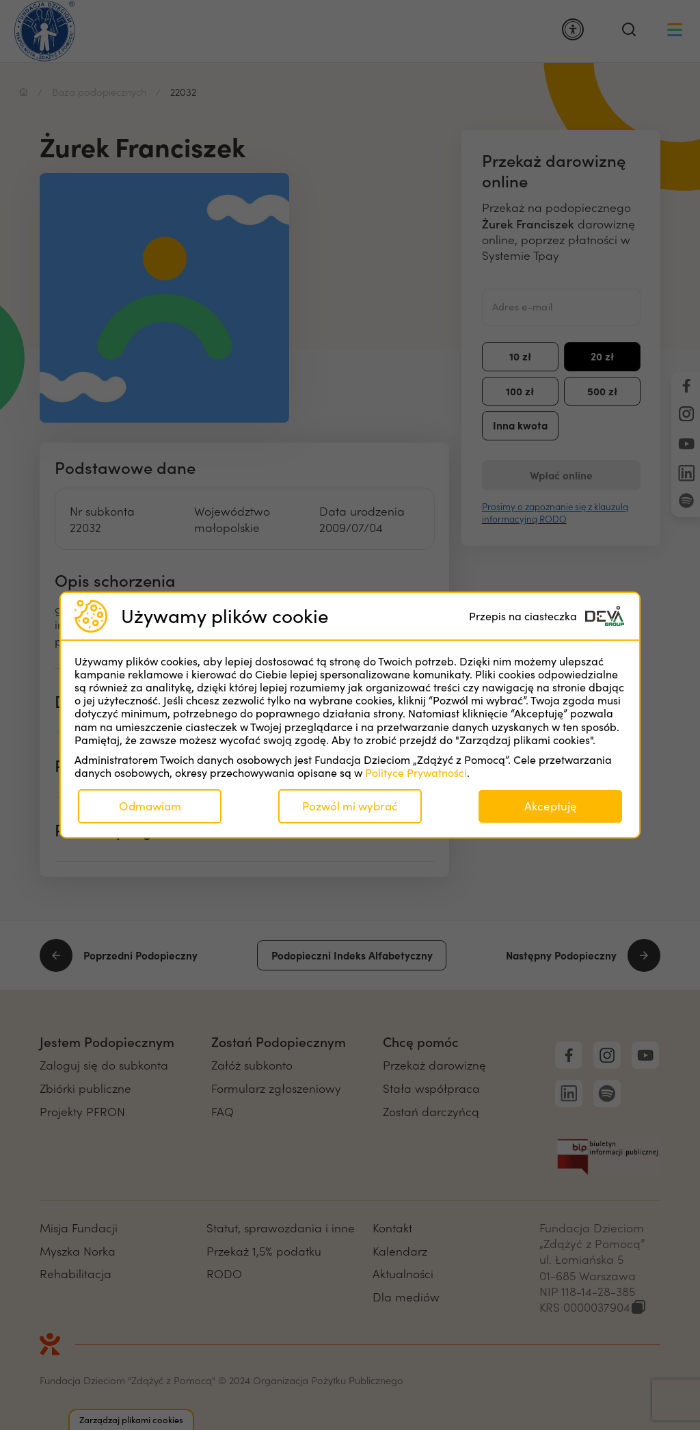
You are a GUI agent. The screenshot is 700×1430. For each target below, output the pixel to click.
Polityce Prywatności (416, 772)
